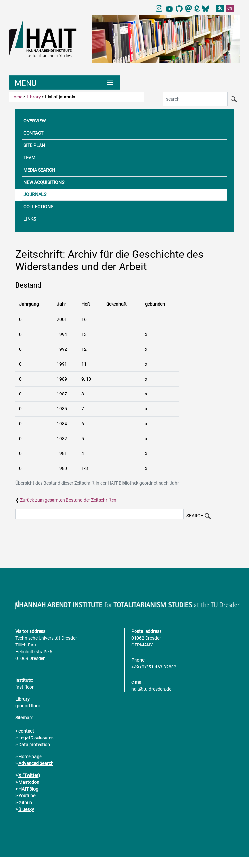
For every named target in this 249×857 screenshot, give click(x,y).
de (220, 8)
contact (26, 731)
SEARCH (198, 516)
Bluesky (26, 809)
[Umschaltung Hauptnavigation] (64, 82)
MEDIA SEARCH (39, 170)
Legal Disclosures (35, 737)
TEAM (29, 157)
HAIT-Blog (28, 789)
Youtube (26, 795)
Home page (30, 756)
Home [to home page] (16, 96)
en (229, 8)
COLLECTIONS (38, 206)
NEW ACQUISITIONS (43, 182)
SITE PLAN (34, 145)
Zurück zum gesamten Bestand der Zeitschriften (68, 500)
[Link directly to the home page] (47, 37)
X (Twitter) (29, 775)
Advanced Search (35, 763)
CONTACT (33, 133)
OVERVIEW (34, 120)
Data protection (34, 744)
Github (25, 802)
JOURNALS (34, 194)
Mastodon (28, 782)
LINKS (29, 219)
